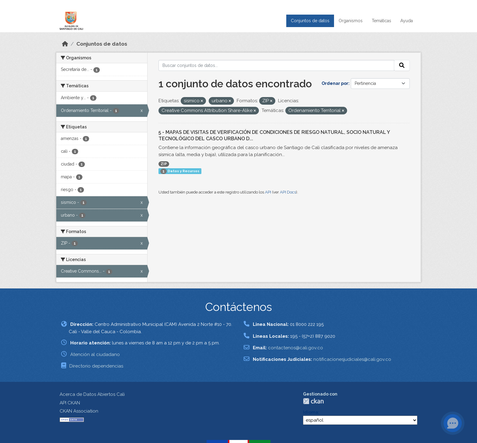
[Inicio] (65, 44)
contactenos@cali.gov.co (295, 348)
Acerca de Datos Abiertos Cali (92, 394)
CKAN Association (79, 411)
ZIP (164, 164)
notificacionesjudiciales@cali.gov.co (352, 359)
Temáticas (381, 20)
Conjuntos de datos (310, 20)
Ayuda (406, 20)
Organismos (351, 20)
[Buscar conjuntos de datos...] (276, 65)
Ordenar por (335, 83)
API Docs (288, 192)
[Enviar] (402, 65)
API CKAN (70, 403)
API (268, 192)
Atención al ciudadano (95, 354)
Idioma (310, 412)
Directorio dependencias (96, 366)
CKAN (313, 401)
